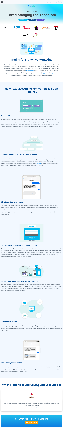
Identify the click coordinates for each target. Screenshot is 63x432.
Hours (55, 1)
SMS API (39, 163)
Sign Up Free (23, 19)
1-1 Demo (32, 19)
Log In (60, 1)
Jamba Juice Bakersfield (37, 408)
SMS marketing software (49, 74)
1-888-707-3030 (58, 3)
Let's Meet (40, 19)
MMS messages (30, 70)
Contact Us (49, 1)
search (47, 3)
